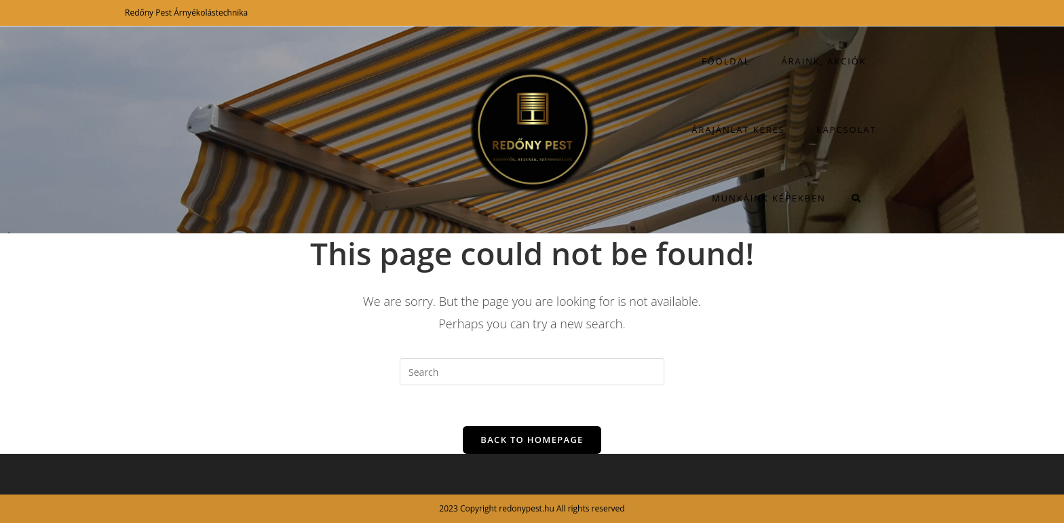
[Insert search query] (532, 371)
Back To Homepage (531, 439)
